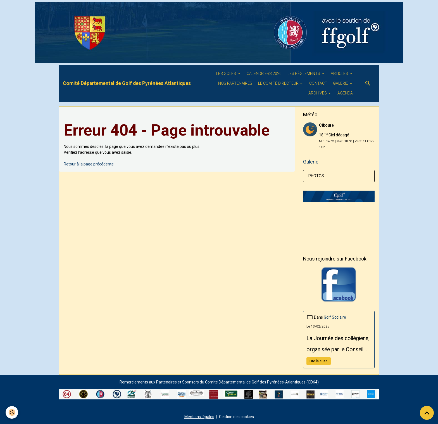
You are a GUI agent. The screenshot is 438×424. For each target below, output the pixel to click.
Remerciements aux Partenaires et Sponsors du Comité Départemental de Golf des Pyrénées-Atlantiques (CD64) (219, 382)
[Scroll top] (427, 413)
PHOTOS (316, 176)
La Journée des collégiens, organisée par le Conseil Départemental (338, 345)
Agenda (345, 93)
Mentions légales (199, 416)
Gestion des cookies (236, 416)
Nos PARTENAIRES (235, 83)
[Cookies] (12, 412)
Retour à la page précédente (89, 164)
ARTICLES (340, 73)
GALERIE (341, 83)
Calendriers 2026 (264, 73)
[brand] (127, 83)
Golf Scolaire (335, 317)
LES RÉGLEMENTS (304, 73)
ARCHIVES (318, 93)
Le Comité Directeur (278, 83)
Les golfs (226, 73)
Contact (318, 83)
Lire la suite (318, 361)
